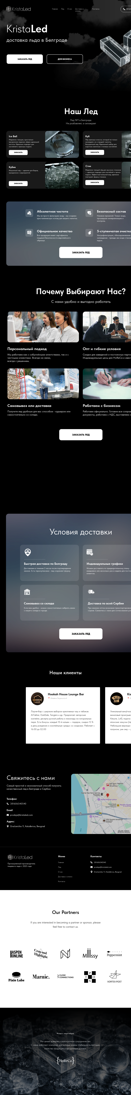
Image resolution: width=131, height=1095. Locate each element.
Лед (62, 9)
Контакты (95, 9)
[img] (18, 9)
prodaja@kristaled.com (21, 815)
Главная (55, 9)
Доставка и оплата (79, 10)
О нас (69, 9)
